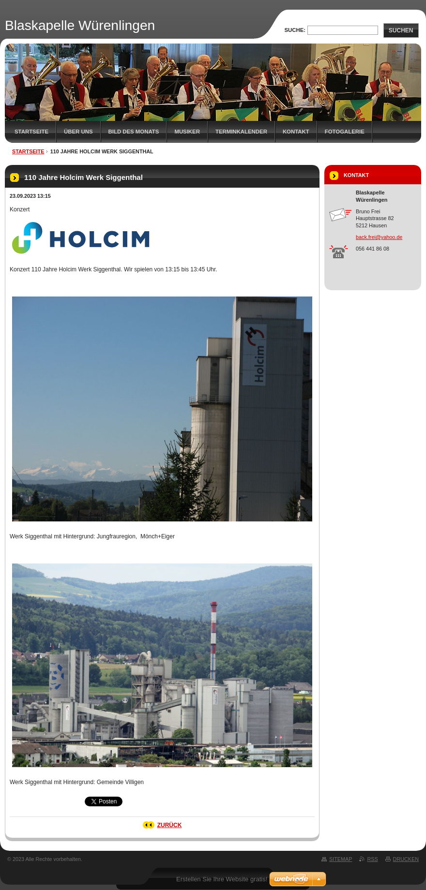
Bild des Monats (133, 131)
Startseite (31, 131)
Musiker (187, 131)
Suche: (294, 30)
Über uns (78, 131)
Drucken (406, 859)
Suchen (401, 30)
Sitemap (340, 859)
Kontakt (296, 131)
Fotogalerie (345, 131)
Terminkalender (241, 131)
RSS (372, 859)
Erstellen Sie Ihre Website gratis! (221, 879)
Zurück (169, 825)
